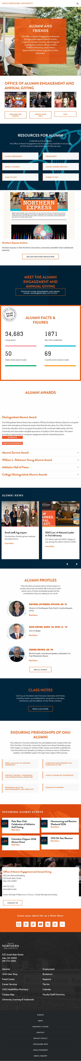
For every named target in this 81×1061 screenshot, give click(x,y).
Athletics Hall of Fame (40, 467)
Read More (33, 615)
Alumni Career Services (56, 167)
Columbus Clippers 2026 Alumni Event (23, 840)
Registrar (47, 979)
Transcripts (51, 156)
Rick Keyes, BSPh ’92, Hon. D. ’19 (48, 627)
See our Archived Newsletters (41, 257)
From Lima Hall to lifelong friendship (17, 764)
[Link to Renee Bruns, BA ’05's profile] (16, 654)
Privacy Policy (41, 1038)
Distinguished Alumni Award (40, 417)
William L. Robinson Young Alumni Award (40, 460)
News (40, 1021)
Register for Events (15, 115)
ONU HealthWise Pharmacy (15, 989)
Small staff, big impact (16, 532)
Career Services (9, 984)
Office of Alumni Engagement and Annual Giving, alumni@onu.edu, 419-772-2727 (40, 292)
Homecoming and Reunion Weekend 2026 (64, 822)
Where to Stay (52, 177)
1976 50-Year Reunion (62, 838)
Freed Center (8, 979)
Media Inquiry (40, 1056)
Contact (40, 1032)
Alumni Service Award (40, 452)
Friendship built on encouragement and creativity (19, 788)
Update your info (40, 115)
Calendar (47, 989)
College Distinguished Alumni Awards (40, 474)
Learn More (9, 543)
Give (65, 114)
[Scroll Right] (76, 564)
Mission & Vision (40, 1027)
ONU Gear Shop (9, 974)
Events (40, 1015)
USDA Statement (40, 1050)
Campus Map (8, 994)
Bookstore (47, 974)
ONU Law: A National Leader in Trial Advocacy (59, 534)
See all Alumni (40, 670)
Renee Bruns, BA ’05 (41, 650)
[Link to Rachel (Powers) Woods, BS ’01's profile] (16, 609)
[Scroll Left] (67, 564)
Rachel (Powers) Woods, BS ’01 (48, 604)
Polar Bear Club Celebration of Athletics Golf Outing (23, 824)
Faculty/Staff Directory (54, 994)
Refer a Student (12, 167)
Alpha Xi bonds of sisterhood (59, 775)
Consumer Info (40, 1044)
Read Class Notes (40, 709)
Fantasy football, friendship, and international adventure (19, 776)
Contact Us (12, 903)
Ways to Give (11, 177)
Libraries (6, 969)
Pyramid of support (55, 787)
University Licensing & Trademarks (18, 999)
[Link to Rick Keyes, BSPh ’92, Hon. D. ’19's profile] (16, 631)
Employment (49, 969)
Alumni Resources (13, 156)
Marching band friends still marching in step (59, 764)
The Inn (46, 984)
